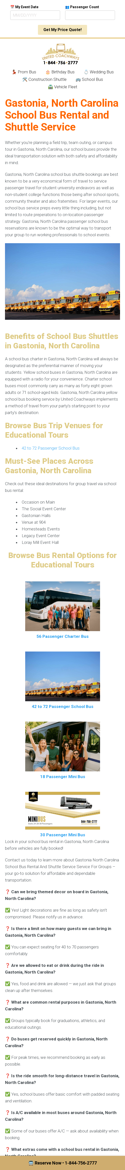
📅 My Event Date (24, 7)
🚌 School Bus (89, 79)
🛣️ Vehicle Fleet (62, 86)
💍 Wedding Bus (99, 71)
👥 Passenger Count (82, 7)
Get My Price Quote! (62, 29)
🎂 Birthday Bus (60, 71)
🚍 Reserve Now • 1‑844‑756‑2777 (62, 1163)
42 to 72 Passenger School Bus (51, 448)
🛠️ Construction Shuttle (44, 79)
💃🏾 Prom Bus (23, 71)
